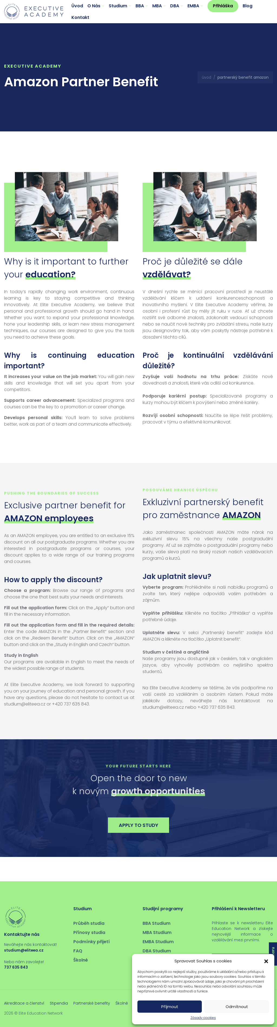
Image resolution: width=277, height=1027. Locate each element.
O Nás (93, 6)
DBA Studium (157, 951)
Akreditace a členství (24, 1003)
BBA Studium (156, 923)
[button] (266, 961)
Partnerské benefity (91, 1003)
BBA (140, 6)
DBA (174, 6)
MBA (157, 6)
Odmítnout (237, 1006)
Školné (80, 960)
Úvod (77, 6)
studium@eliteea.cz (24, 950)
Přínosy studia (89, 932)
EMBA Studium (158, 942)
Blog (247, 6)
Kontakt (80, 17)
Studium (118, 6)
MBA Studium (157, 932)
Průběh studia (88, 923)
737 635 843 (16, 967)
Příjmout (169, 1006)
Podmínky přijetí (91, 942)
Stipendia (59, 1003)
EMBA (193, 6)
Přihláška (223, 6)
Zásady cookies (203, 1017)
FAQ (77, 951)
